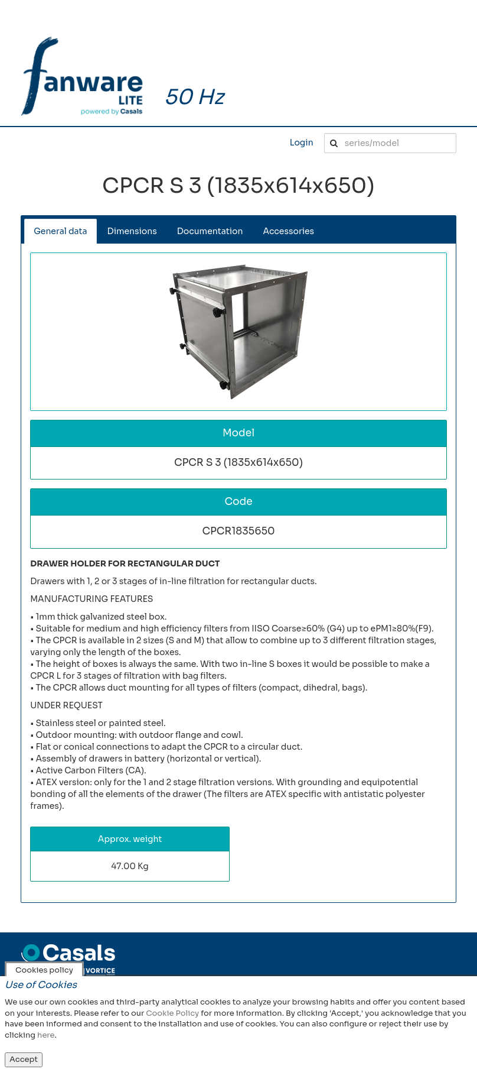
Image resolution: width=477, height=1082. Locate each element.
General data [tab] (60, 231)
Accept (23, 1059)
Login (301, 142)
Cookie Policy (172, 1013)
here (45, 1035)
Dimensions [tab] (132, 231)
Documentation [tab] (210, 231)
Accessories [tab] (288, 231)
